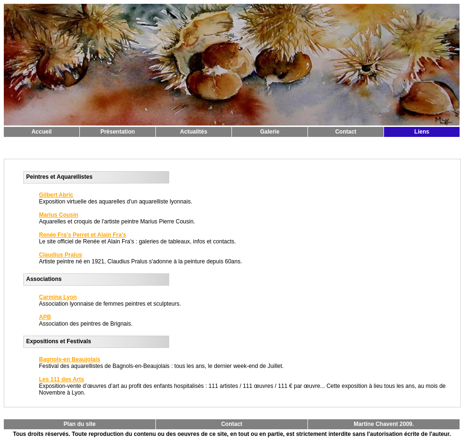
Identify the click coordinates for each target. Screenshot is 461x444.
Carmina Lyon (58, 297)
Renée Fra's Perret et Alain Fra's (82, 235)
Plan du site (80, 424)
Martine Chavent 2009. (384, 424)
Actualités (193, 131)
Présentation (117, 131)
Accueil (41, 131)
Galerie (269, 131)
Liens (421, 131)
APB (45, 317)
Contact (345, 131)
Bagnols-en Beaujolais (69, 359)
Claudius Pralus (60, 254)
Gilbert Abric (56, 195)
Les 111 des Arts (61, 379)
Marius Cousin (58, 215)
